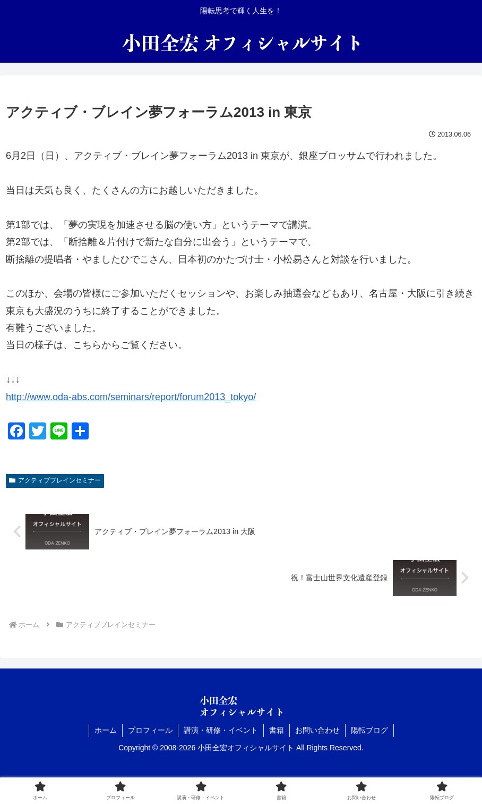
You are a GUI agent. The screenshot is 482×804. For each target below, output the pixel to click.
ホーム (105, 730)
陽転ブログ (369, 730)
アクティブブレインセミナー (55, 480)
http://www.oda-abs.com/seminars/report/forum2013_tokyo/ (131, 397)
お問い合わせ (317, 730)
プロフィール (150, 730)
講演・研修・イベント (221, 730)
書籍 (276, 730)
